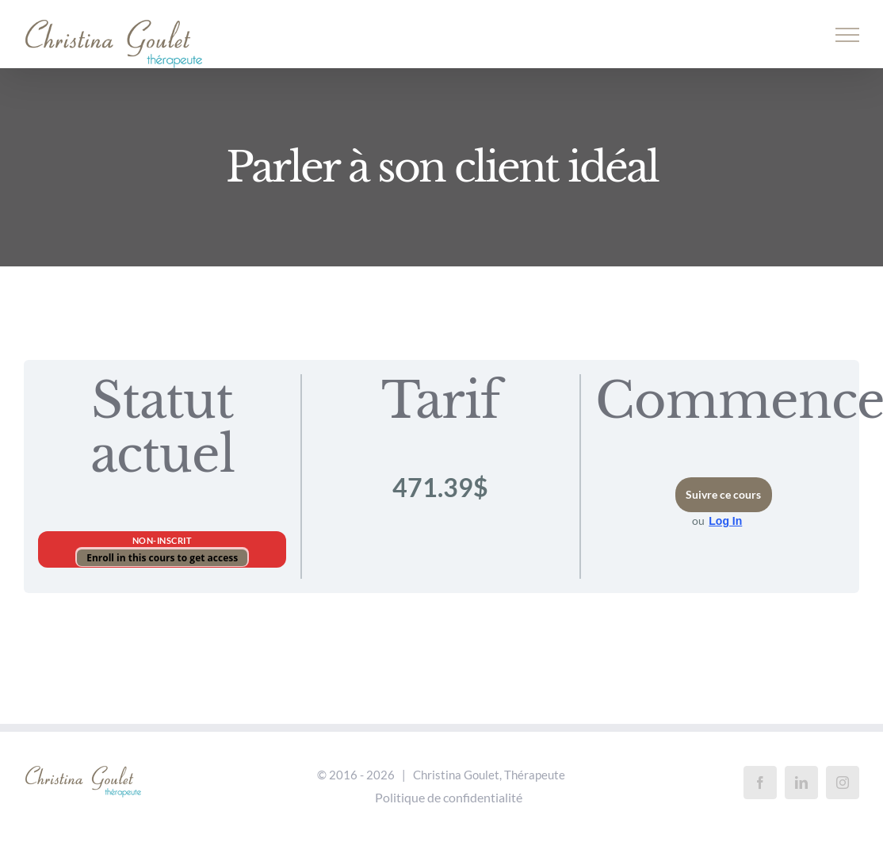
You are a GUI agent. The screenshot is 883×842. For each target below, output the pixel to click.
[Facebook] (760, 782)
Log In (725, 521)
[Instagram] (842, 782)
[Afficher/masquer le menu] (847, 35)
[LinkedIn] (801, 782)
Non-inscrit (162, 540)
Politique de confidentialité (448, 797)
